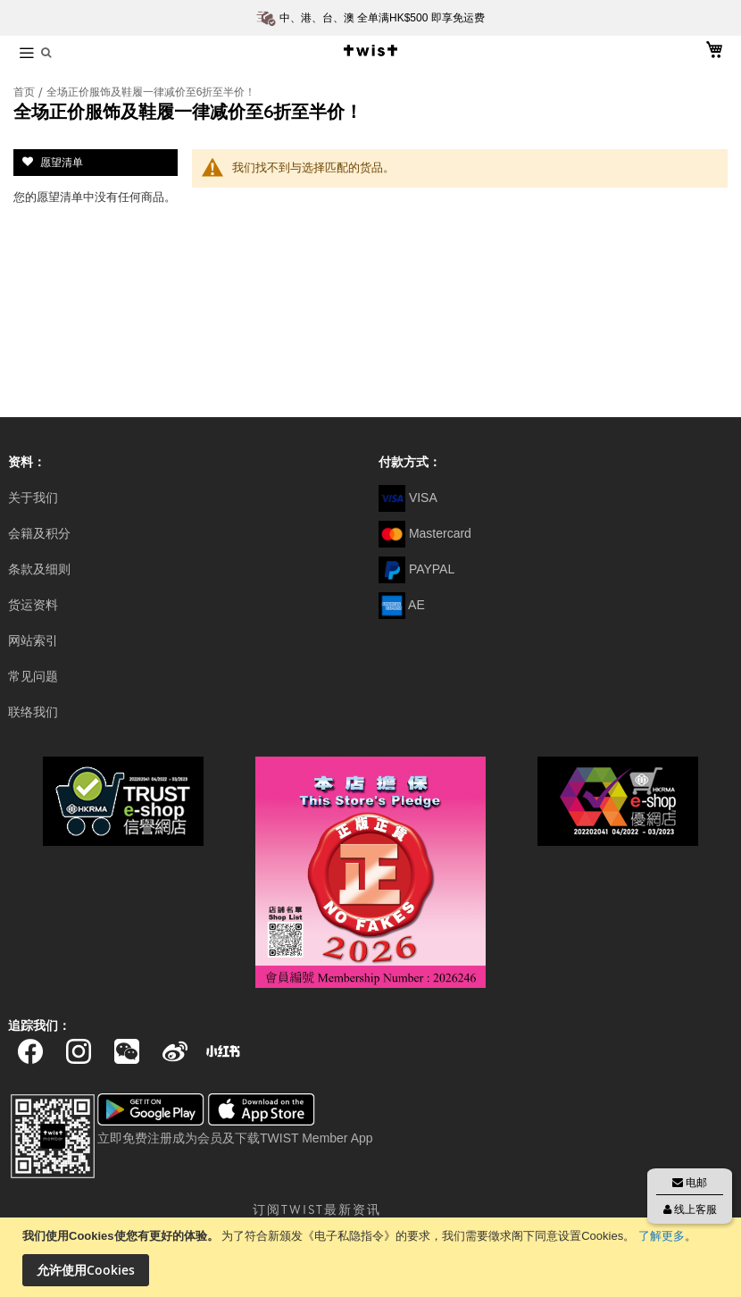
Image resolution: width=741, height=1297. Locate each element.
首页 (25, 92)
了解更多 (661, 1236)
